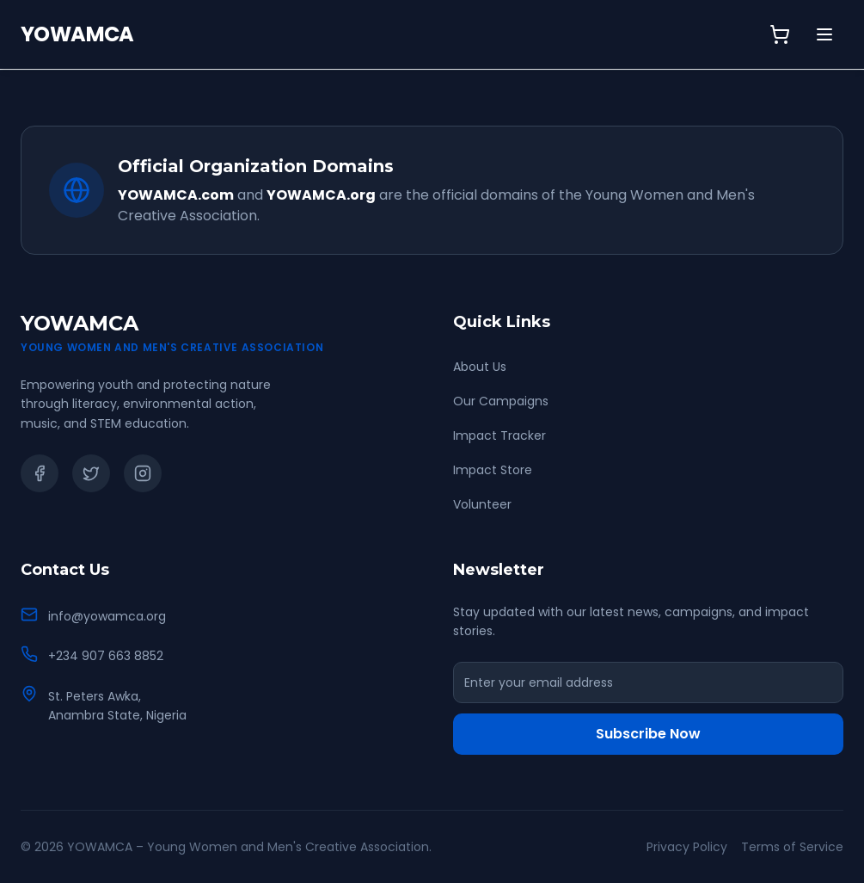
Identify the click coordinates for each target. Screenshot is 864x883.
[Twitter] (91, 473)
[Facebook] (39, 473)
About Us (479, 366)
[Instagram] (143, 473)
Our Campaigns (500, 401)
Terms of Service (792, 846)
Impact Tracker (499, 435)
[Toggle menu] (824, 34)
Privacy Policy (686, 846)
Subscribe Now (648, 734)
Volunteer (482, 504)
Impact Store (492, 470)
